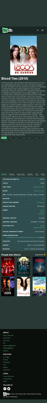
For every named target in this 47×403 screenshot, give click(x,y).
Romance (41, 214)
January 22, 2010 (39, 187)
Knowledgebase (8, 348)
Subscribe (6, 340)
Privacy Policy (7, 379)
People (5, 367)
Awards (5, 360)
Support (5, 350)
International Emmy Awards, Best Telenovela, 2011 (22, 237)
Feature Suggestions (9, 345)
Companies (6, 362)
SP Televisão (40, 202)
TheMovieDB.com (38, 227)
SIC (43, 198)
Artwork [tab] (30, 174)
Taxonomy (6, 370)
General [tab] (3, 174)
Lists (4, 365)
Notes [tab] (43, 174)
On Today (6, 357)
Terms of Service (8, 376)
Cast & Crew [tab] (21, 174)
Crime (42, 210)
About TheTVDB (8, 335)
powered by (40, 255)
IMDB (42, 226)
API (4, 343)
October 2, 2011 (39, 191)
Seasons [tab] (11, 174)
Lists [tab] (36, 174)
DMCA (5, 381)
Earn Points (6, 338)
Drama (42, 212)
